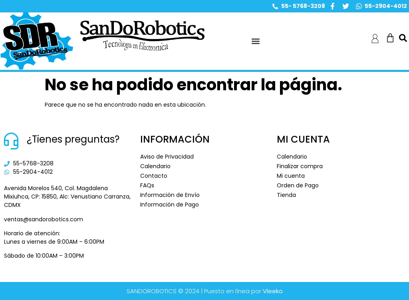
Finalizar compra (300, 166)
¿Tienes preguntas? (73, 139)
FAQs (147, 185)
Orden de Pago (298, 185)
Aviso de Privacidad (167, 157)
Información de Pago (169, 205)
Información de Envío (170, 195)
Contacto (153, 176)
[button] (255, 41)
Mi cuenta (291, 176)
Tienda (286, 195)
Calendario (155, 166)
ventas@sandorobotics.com (43, 219)
